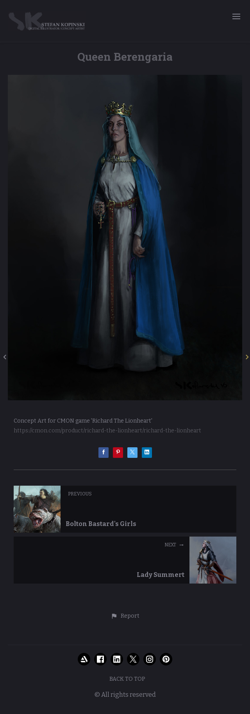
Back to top (127, 679)
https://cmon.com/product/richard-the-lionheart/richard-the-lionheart (107, 430)
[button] (124, 616)
